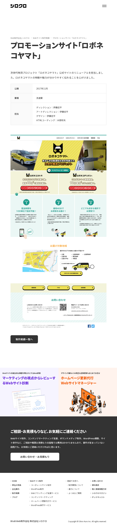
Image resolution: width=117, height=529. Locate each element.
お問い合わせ (97, 481)
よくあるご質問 (75, 493)
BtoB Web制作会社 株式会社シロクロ (29, 521)
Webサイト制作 (36, 481)
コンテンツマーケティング (42, 497)
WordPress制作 (37, 489)
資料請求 (95, 485)
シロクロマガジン (99, 493)
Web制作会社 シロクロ (20, 38)
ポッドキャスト (98, 497)
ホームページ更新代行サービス (44, 501)
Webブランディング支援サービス (45, 493)
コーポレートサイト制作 (41, 485)
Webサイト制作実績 (41, 38)
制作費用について (76, 485)
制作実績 (15, 493)
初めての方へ (72, 481)
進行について (74, 489)
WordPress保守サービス (41, 505)
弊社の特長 (16, 485)
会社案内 (15, 489)
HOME (14, 481)
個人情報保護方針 (99, 489)
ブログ (15, 497)
